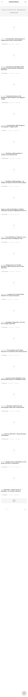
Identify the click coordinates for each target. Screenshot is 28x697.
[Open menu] (25, 1)
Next (25, 509)
